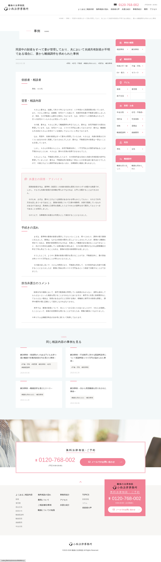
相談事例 (120, 50)
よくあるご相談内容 (86, 9)
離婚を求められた (137, 170)
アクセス (153, 9)
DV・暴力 (121, 73)
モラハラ (135, 73)
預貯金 (119, 121)
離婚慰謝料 (121, 135)
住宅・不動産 (137, 114)
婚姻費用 (135, 135)
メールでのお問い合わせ (101, 464)
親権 (118, 90)
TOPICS (85, 497)
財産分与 (19, 513)
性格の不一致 (122, 66)
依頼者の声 (115, 9)
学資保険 (135, 121)
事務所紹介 (137, 9)
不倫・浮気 (136, 66)
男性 (118, 152)
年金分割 (120, 114)
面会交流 (19, 509)
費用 (146, 9)
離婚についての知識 (46, 513)
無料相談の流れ (102, 9)
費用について (43, 502)
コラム (84, 506)
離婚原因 (19, 521)
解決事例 (135, 50)
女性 (133, 152)
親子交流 (120, 97)
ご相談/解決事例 (44, 508)
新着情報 (85, 502)
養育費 (134, 90)
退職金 (134, 128)
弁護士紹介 (126, 9)
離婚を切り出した (122, 170)
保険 (118, 128)
